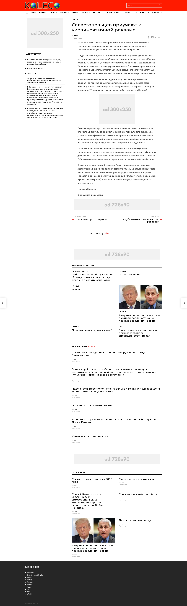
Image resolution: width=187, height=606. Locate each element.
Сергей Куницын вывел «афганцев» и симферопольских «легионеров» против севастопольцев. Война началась (88, 501)
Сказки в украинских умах (136, 479)
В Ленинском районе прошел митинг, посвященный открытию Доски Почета (115, 421)
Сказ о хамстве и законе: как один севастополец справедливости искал (138, 333)
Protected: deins (129, 274)
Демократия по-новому (135, 520)
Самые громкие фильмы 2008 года (92, 480)
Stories (76, 13)
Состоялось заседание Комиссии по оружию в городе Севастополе (108, 354)
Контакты (157, 13)
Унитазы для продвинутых (90, 436)
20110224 (77, 289)
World (53, 13)
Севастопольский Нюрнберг (138, 494)
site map (144, 13)
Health (29, 577)
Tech (134, 13)
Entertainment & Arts (109, 13)
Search (159, 6)
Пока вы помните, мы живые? (92, 330)
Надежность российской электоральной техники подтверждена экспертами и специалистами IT (116, 390)
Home (33, 13)
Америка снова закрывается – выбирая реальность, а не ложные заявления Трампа (139, 318)
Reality (86, 13)
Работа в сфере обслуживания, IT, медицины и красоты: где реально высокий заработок (93, 277)
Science (43, 13)
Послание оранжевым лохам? (92, 405)
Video (127, 13)
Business (64, 13)
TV (94, 13)
